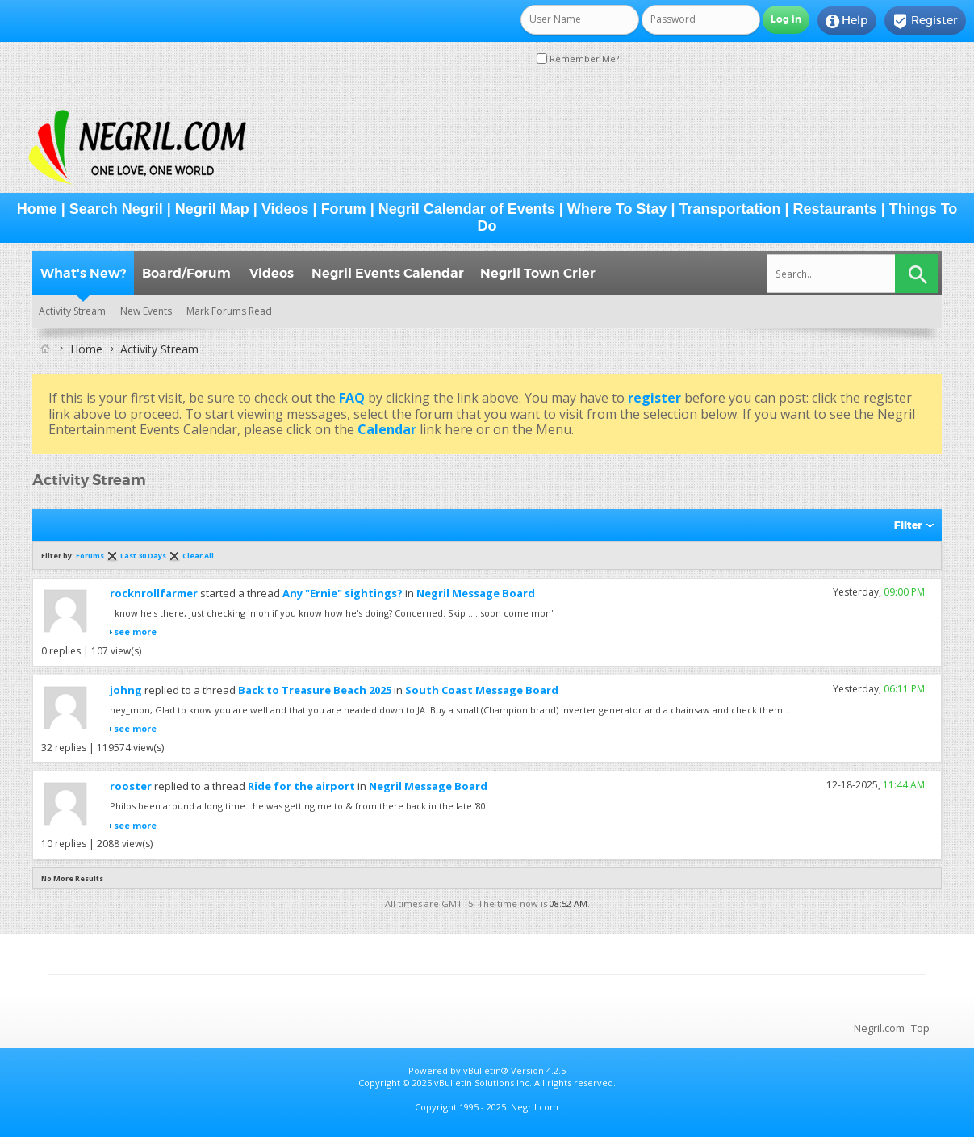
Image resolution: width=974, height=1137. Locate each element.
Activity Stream (72, 311)
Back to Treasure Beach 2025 (314, 690)
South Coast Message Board (481, 690)
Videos (285, 209)
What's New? (83, 273)
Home (37, 209)
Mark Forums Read (229, 311)
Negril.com (879, 1028)
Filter (908, 525)
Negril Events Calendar (387, 273)
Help (847, 21)
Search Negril (116, 209)
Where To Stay (617, 209)
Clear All (198, 555)
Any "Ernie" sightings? (342, 593)
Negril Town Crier (538, 273)
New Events (146, 311)
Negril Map (212, 209)
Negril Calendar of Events (466, 209)
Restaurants (835, 209)
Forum (343, 209)
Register (925, 21)
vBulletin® (485, 1070)
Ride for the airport (301, 786)
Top (920, 1028)
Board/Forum (186, 273)
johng (126, 690)
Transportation (730, 209)
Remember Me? (578, 58)
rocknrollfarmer (154, 593)
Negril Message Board (475, 593)
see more (135, 631)
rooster (131, 786)
